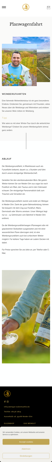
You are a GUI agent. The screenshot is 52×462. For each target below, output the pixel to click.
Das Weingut (30, 423)
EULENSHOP (9, 423)
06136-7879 (16, 412)
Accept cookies (26, 442)
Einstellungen (26, 456)
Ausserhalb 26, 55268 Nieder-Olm (18, 416)
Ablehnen (26, 449)
